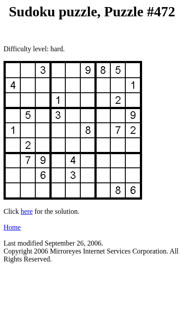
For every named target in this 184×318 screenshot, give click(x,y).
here (27, 211)
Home (12, 227)
